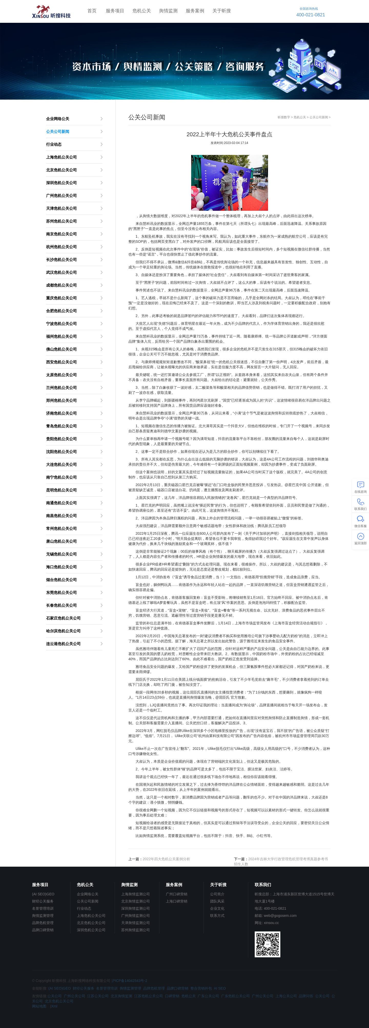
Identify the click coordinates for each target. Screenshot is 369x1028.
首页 (92, 10)
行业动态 (84, 908)
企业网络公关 (87, 894)
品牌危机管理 (43, 923)
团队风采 (217, 901)
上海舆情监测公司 (135, 894)
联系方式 (217, 916)
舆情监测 (168, 10)
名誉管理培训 (43, 908)
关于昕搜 (221, 10)
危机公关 (141, 10)
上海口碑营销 (176, 901)
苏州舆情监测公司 (135, 930)
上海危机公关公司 (91, 916)
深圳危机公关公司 (91, 930)
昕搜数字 (284, 117)
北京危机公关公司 (91, 923)
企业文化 (217, 908)
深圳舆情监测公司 (135, 908)
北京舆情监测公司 (135, 901)
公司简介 (217, 894)
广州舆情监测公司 (135, 916)
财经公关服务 (43, 901)
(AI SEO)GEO (43, 894)
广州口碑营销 (176, 894)
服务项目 (115, 10)
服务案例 (195, 10)
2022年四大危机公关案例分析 (166, 859)
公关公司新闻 (319, 117)
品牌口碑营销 (43, 930)
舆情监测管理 (43, 916)
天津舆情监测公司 (135, 923)
